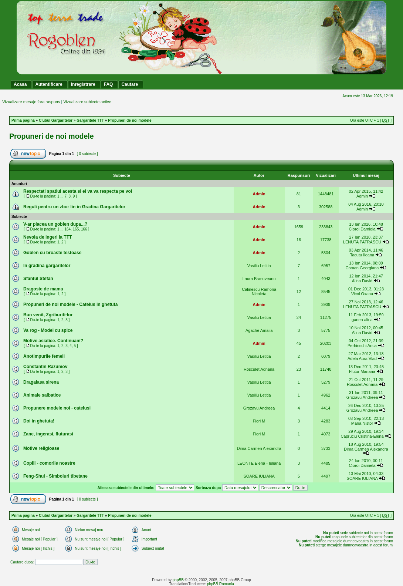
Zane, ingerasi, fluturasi (48, 434)
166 (84, 229)
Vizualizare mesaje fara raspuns (31, 102)
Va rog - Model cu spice (47, 330)
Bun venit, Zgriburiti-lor (47, 314)
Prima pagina (23, 120)
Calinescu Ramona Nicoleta (259, 291)
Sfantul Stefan (38, 278)
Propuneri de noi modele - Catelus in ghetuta (70, 304)
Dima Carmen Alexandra (259, 448)
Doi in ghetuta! (38, 421)
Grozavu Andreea (362, 397)
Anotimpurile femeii (44, 356)
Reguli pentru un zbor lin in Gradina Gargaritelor (74, 206)
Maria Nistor (362, 423)
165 (76, 229)
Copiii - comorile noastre (49, 463)
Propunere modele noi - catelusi (57, 408)
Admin (259, 194)
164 (67, 229)
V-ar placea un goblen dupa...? (55, 224)
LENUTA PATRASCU (362, 242)
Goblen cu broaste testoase (52, 252)
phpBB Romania (220, 584)
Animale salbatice (42, 395)
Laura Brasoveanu (259, 278)
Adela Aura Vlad (363, 358)
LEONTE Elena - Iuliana (259, 463)
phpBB (178, 580)
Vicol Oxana (362, 294)
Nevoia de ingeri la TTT (47, 237)
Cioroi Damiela (362, 229)
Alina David (362, 281)
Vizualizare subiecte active (87, 102)
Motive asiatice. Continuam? (53, 340)
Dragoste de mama (43, 289)
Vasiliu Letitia (259, 265)
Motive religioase (41, 448)
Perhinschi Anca (363, 345)
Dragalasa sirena (41, 382)
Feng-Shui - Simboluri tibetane (55, 476)
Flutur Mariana (362, 371)
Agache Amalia (258, 330)
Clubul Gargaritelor (55, 120)
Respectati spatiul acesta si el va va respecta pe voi (77, 191)
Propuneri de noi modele (129, 120)
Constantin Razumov (45, 366)
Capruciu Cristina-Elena (362, 436)
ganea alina (362, 319)
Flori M (259, 421)
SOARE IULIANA (258, 476)
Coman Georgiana (362, 268)
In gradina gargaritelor (46, 265)
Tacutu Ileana (362, 255)
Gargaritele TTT (90, 120)
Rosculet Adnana (259, 369)
